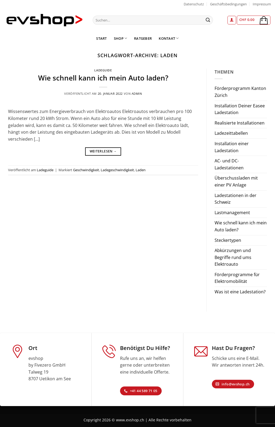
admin (137, 94)
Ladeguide (103, 70)
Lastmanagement (232, 213)
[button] (231, 20)
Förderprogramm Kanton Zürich (240, 91)
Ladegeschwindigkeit (117, 169)
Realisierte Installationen (240, 123)
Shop (120, 38)
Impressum (262, 4)
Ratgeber (143, 38)
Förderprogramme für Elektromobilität (237, 278)
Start (101, 38)
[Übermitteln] (207, 20)
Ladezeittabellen (231, 133)
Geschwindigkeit (86, 169)
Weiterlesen (103, 151)
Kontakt (169, 38)
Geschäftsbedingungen (228, 4)
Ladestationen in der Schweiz (235, 198)
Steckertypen (228, 240)
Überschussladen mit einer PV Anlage (236, 181)
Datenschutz (194, 4)
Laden (141, 169)
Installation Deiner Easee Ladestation (240, 109)
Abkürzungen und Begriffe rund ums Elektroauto (233, 257)
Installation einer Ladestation (232, 147)
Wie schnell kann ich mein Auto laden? (103, 78)
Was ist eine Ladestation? (240, 292)
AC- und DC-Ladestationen (229, 164)
